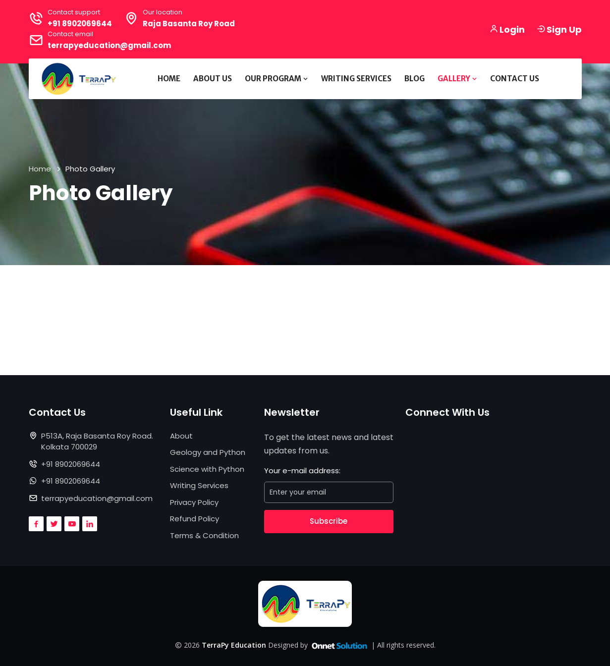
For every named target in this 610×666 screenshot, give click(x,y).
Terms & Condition (204, 535)
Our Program (276, 78)
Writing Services (356, 78)
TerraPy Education (234, 645)
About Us (212, 78)
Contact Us (514, 78)
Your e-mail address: (302, 470)
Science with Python (207, 469)
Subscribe (328, 521)
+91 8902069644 (80, 23)
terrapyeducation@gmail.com (109, 45)
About (181, 436)
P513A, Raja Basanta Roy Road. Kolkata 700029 (97, 441)
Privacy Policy (194, 502)
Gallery (457, 78)
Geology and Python (207, 452)
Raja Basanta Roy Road (189, 23)
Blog (414, 78)
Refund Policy (194, 518)
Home (169, 78)
